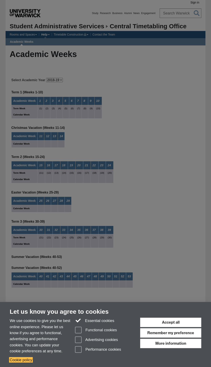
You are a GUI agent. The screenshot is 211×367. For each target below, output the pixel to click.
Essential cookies (94, 320)
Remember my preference (170, 332)
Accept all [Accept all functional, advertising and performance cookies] (171, 322)
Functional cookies (96, 330)
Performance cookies (98, 350)
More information (170, 343)
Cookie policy (21, 360)
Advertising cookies (96, 340)
